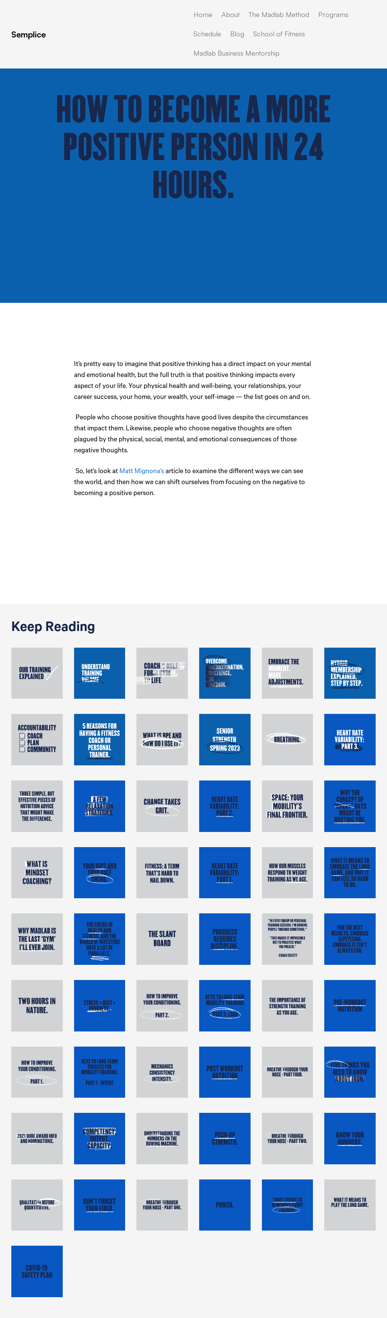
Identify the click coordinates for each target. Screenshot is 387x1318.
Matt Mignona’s (141, 472)
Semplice (28, 34)
